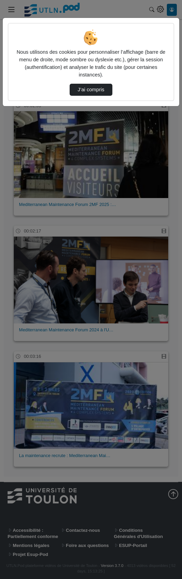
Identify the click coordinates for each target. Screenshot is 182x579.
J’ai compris (91, 89)
